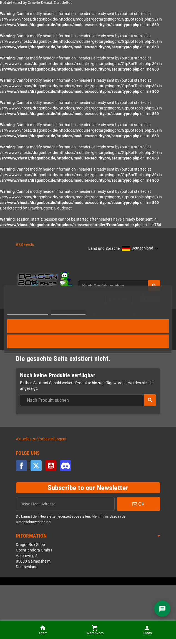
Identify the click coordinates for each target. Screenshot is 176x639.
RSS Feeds (25, 244)
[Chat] (162, 609)
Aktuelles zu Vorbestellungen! (41, 439)
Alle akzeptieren (88, 326)
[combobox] (88, 400)
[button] (140, 248)
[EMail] (65, 504)
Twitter (36, 465)
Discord (65, 465)
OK (138, 504)
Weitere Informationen (27, 312)
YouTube (50, 465)
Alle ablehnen (88, 341)
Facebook (21, 465)
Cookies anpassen (68, 312)
